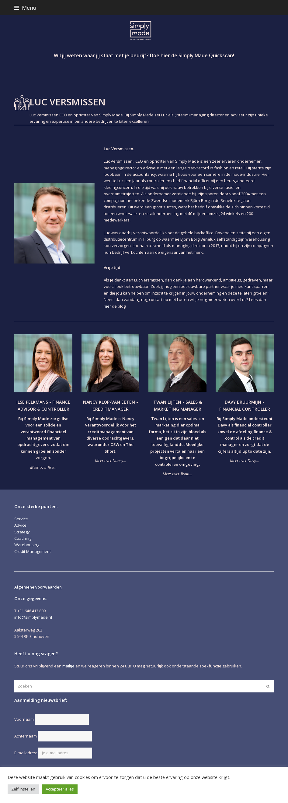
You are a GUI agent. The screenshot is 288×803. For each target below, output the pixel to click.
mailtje (68, 666)
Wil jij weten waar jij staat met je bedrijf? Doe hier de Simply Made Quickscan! (144, 55)
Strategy (22, 532)
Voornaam (24, 719)
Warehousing (26, 544)
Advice (20, 525)
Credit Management (32, 551)
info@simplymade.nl (33, 617)
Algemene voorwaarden (38, 587)
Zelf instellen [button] (23, 789)
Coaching (22, 538)
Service (21, 519)
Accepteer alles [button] (60, 789)
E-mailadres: (53, 752)
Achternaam (25, 736)
